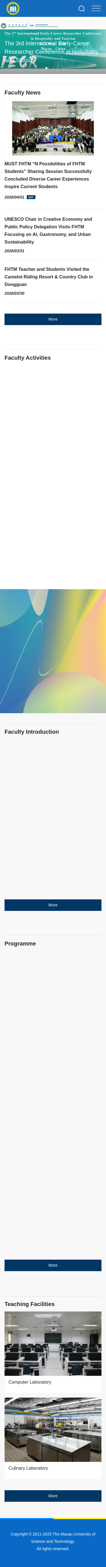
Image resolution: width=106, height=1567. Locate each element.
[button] (46, 68)
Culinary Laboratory (28, 1468)
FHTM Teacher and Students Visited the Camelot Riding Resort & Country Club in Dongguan (49, 277)
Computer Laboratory (29, 1382)
